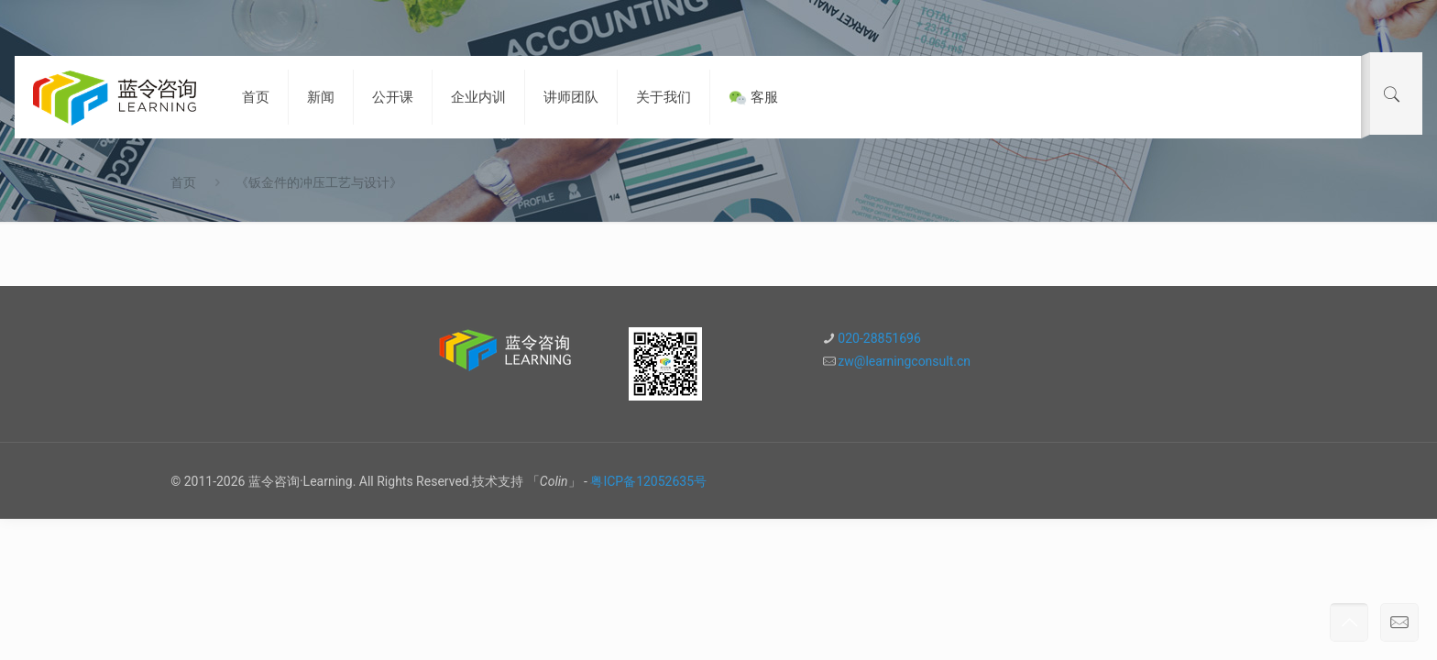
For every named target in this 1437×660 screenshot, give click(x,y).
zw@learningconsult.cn (904, 361)
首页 (183, 182)
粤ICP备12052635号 (648, 481)
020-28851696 (879, 338)
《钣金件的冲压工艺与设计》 (319, 182)
